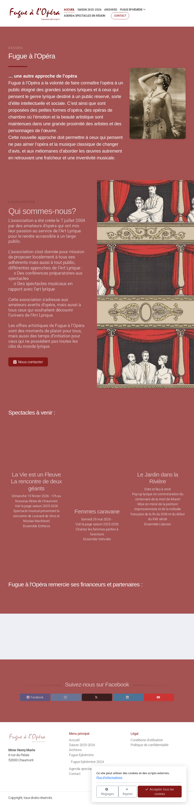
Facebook (37, 698)
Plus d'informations (67, 777)
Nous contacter (28, 362)
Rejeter (86, 792)
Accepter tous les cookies (117, 791)
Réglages (65, 792)
